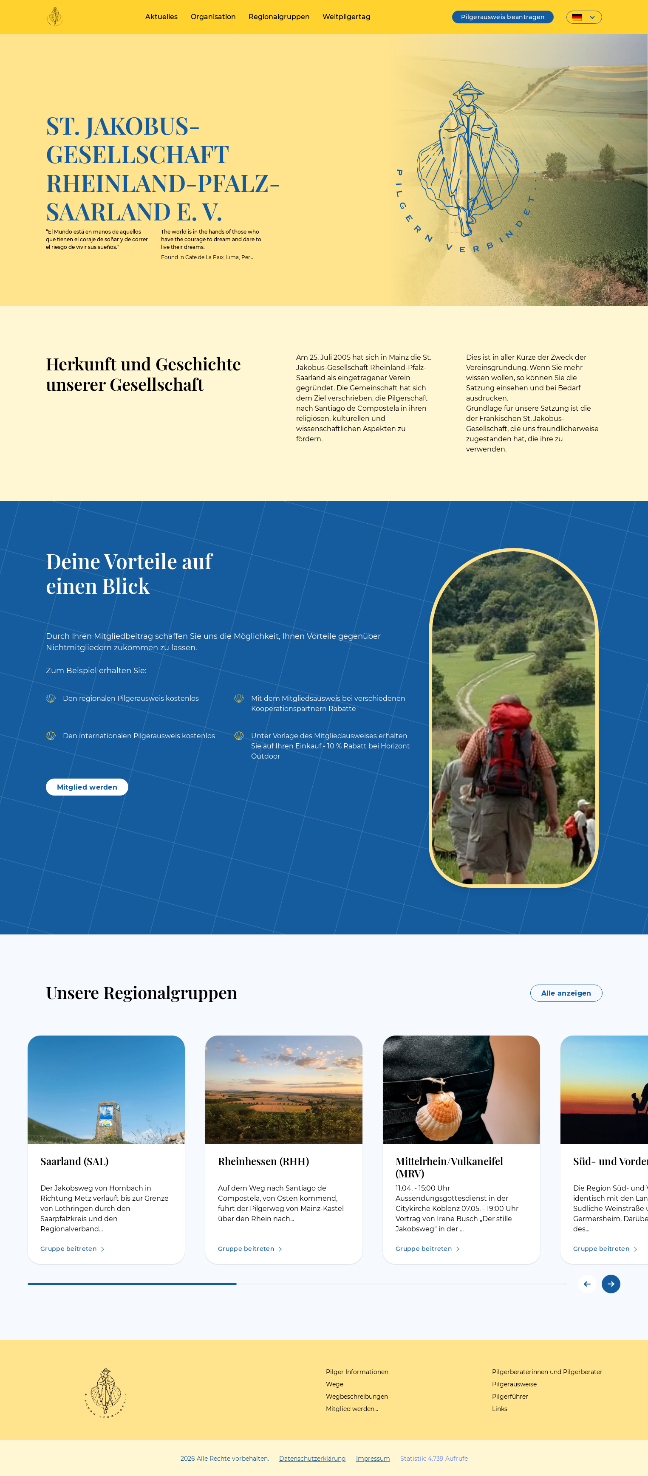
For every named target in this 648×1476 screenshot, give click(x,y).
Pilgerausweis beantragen (503, 17)
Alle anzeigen (566, 993)
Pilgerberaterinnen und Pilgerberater (547, 1372)
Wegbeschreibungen (357, 1396)
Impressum (373, 1458)
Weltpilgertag (347, 17)
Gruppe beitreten (68, 1249)
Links (499, 1409)
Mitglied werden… (352, 1409)
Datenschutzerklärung (312, 1458)
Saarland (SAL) (74, 1160)
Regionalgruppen (279, 17)
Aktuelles (162, 17)
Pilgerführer (510, 1396)
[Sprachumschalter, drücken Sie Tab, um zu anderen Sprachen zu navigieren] (584, 17)
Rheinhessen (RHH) (263, 1160)
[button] (611, 1284)
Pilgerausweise (514, 1384)
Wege (334, 1384)
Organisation (213, 17)
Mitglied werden (87, 787)
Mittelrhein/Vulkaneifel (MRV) (449, 1166)
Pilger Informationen (357, 1372)
